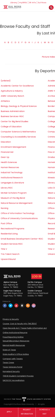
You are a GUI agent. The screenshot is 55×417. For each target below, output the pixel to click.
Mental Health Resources (14, 345)
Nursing (4, 208)
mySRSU (23, 2)
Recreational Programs (12, 228)
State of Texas (9, 350)
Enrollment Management (13, 147)
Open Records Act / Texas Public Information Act (25, 328)
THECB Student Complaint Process (18, 376)
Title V (4, 249)
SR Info (33, 2)
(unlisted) (6, 80)
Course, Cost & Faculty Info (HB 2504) (20, 323)
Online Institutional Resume (15, 332)
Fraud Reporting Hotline (13, 337)
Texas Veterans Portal (12, 367)
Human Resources (10, 167)
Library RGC (7, 187)
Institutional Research (12, 177)
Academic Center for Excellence (17, 85)
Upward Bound (8, 259)
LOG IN (36, 276)
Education (6, 141)
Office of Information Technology (17, 213)
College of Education (11, 126)
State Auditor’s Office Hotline (16, 354)
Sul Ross (44, 2)
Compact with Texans (13, 358)
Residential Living (9, 233)
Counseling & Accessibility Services (18, 136)
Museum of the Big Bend (13, 198)
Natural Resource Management (17, 203)
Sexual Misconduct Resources (16, 341)
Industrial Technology (11, 172)
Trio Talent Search (10, 254)
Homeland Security (11, 371)
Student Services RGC (12, 243)
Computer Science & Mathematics (18, 131)
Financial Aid (7, 152)
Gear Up (5, 157)
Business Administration (13, 111)
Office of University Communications (19, 218)
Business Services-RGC (12, 116)
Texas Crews (8, 362)
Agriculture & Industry (12, 90)
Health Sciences (9, 162)
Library (12, 2)
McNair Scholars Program (14, 192)
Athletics (5, 101)
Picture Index (48, 56)
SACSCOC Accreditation (13, 380)
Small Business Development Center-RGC (22, 238)
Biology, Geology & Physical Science (19, 106)
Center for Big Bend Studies (14, 121)
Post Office (6, 223)
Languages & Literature (12, 182)
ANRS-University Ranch (12, 95)
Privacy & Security (11, 319)
